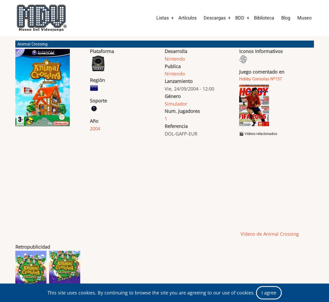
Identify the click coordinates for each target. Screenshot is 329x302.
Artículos (187, 18)
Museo (304, 18)
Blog (285, 18)
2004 (95, 128)
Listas (162, 18)
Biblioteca (264, 18)
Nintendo (175, 59)
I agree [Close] (268, 293)
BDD (239, 18)
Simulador (176, 104)
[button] (42, 90)
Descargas (215, 18)
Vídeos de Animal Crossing (269, 234)
